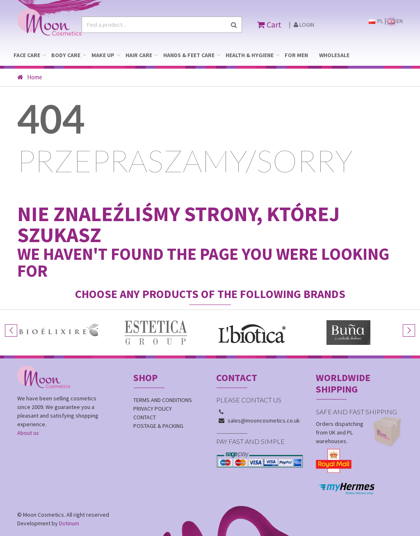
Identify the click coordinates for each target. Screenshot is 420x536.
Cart (269, 24)
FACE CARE (27, 55)
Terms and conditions (162, 400)
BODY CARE (65, 55)
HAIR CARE (139, 55)
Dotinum (69, 523)
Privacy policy (152, 408)
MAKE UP (102, 55)
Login (304, 24)
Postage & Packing (158, 426)
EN (395, 21)
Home (29, 77)
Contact (144, 417)
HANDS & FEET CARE (189, 55)
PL (376, 21)
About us (28, 433)
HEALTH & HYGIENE (250, 55)
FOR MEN (296, 55)
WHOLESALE (334, 55)
